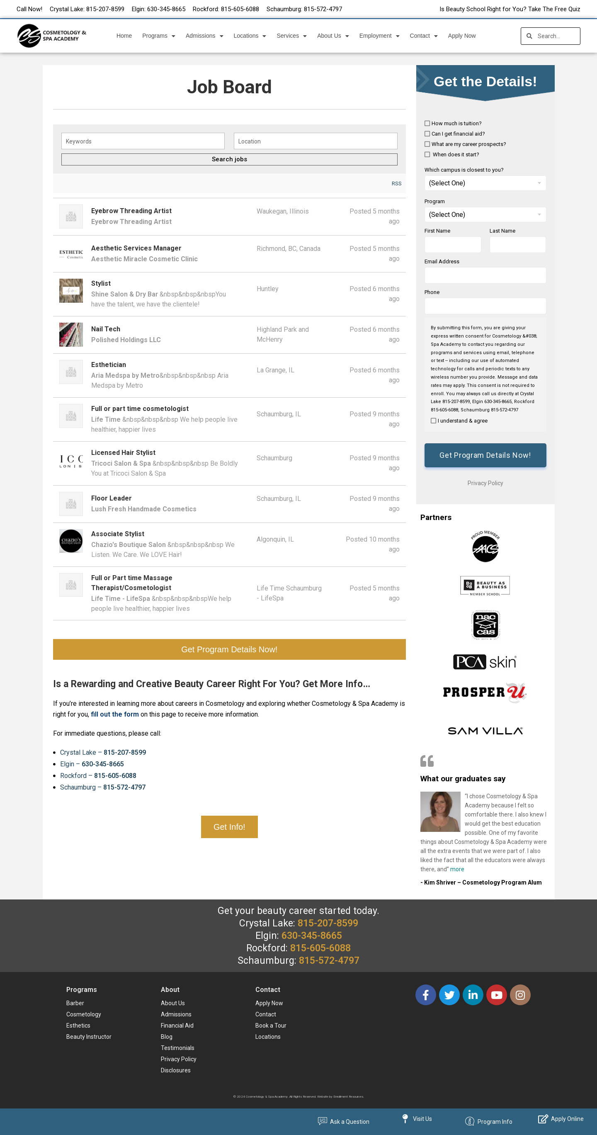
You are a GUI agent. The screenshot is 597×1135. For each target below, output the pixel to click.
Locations (250, 36)
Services (292, 36)
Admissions (204, 36)
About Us (333, 36)
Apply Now (462, 35)
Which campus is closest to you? (464, 170)
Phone (432, 292)
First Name (437, 231)
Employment (379, 36)
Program (435, 201)
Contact (424, 36)
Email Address (442, 261)
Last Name (502, 231)
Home (124, 35)
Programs (158, 36)
